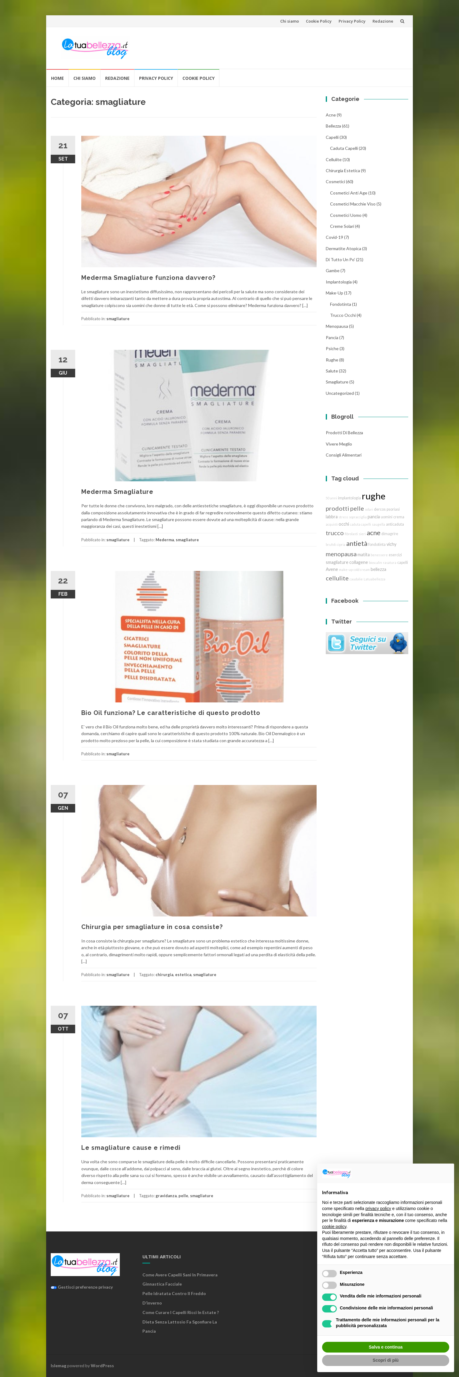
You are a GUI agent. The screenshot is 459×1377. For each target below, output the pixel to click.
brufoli (331, 544)
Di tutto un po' (340, 259)
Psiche (332, 348)
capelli (402, 562)
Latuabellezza (374, 579)
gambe (333, 270)
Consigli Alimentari (344, 454)
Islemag (58, 1365)
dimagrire (389, 533)
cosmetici (335, 181)
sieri (362, 534)
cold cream (362, 570)
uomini (386, 517)
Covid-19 (334, 237)
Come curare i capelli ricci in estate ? (180, 1312)
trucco (335, 532)
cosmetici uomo (346, 215)
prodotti (337, 508)
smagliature (118, 318)
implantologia (339, 281)
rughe (332, 359)
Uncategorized (340, 393)
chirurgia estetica (343, 170)
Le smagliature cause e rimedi (131, 1147)
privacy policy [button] (378, 1208)
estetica (183, 974)
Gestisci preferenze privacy (82, 1287)
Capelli (332, 137)
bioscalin (375, 562)
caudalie (356, 579)
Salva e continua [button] (385, 1347)
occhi (344, 524)
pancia (332, 337)
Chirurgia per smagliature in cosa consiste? (152, 927)
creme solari (342, 226)
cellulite (334, 159)
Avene (332, 569)
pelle (183, 1195)
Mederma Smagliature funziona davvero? (148, 277)
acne (331, 114)
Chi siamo (289, 21)
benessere (379, 555)
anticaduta (395, 524)
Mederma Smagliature (117, 491)
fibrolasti (351, 534)
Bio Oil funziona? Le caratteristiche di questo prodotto (170, 712)
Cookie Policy (319, 21)
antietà (356, 543)
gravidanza (166, 1195)
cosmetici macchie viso (353, 203)
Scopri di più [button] (386, 1360)
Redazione (383, 21)
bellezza (333, 125)
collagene (358, 562)
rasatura (389, 562)
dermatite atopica (343, 248)
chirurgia (164, 974)
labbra (332, 516)
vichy (391, 544)
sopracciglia (358, 517)
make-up (346, 570)
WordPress (102, 1365)
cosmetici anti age (348, 192)
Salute (332, 370)
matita (364, 554)
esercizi (395, 555)
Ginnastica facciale (162, 1283)
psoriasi (393, 509)
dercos (380, 509)
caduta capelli (344, 148)
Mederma (165, 539)
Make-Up (334, 292)
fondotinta (340, 304)
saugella (378, 524)
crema (398, 517)
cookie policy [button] (334, 1226)
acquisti (332, 524)
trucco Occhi (343, 315)
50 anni (331, 498)
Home (57, 78)
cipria (341, 544)
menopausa (337, 326)
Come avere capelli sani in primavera (180, 1274)
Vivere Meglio (339, 443)
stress (343, 517)
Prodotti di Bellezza (344, 432)
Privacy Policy (352, 21)
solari (369, 509)
